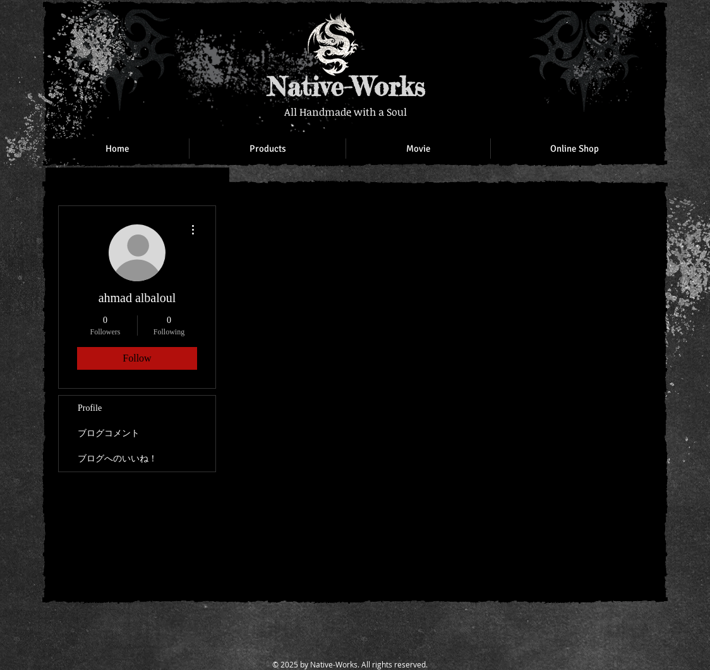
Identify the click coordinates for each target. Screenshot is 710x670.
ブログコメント (109, 433)
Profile (90, 408)
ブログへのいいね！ (117, 458)
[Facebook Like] (576, 25)
